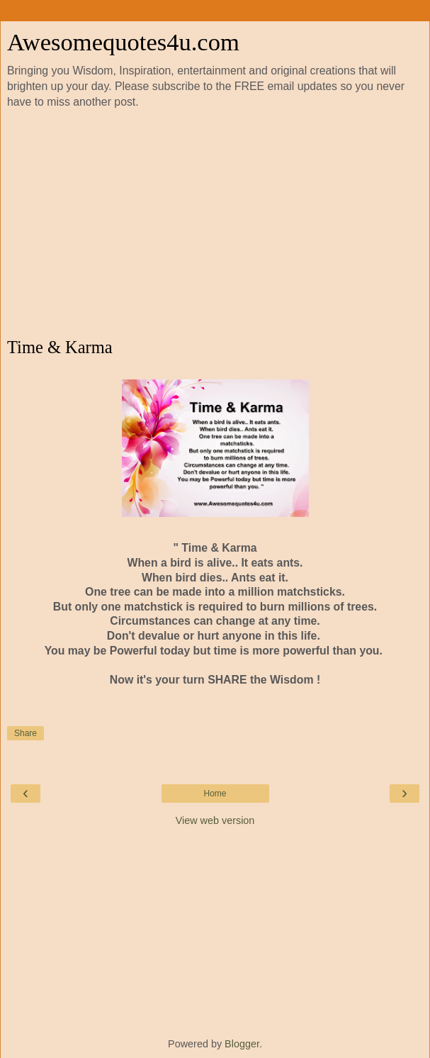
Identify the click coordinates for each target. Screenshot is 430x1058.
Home (214, 793)
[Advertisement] (215, 224)
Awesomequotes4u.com (123, 41)
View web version (215, 820)
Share (25, 733)
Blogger (242, 1043)
